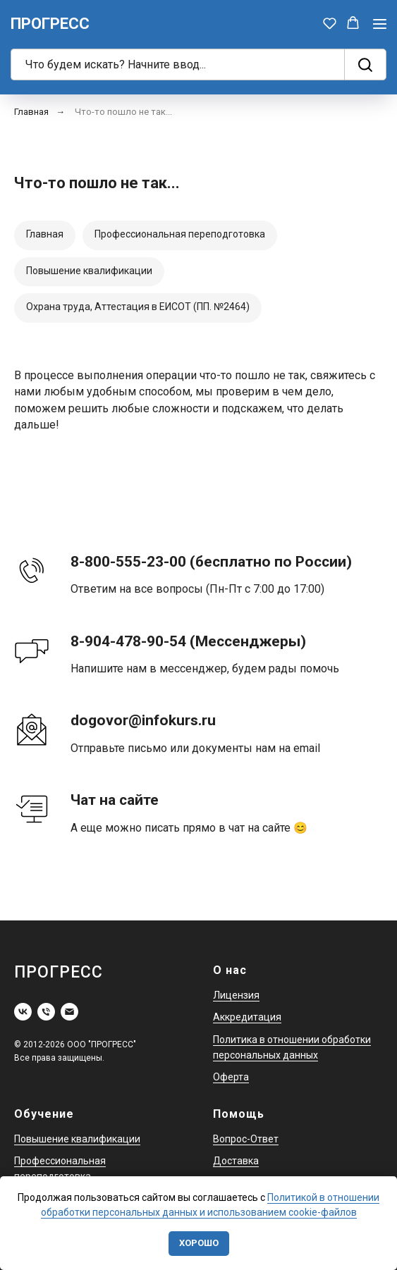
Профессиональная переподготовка (179, 234)
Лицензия (236, 995)
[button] (329, 23)
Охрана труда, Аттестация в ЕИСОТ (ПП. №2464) (138, 306)
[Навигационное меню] (379, 23)
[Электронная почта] (69, 1012)
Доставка (236, 1160)
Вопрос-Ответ (246, 1139)
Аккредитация (247, 1017)
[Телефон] (46, 1012)
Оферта (231, 1077)
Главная (31, 111)
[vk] (23, 1012)
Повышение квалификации (89, 270)
